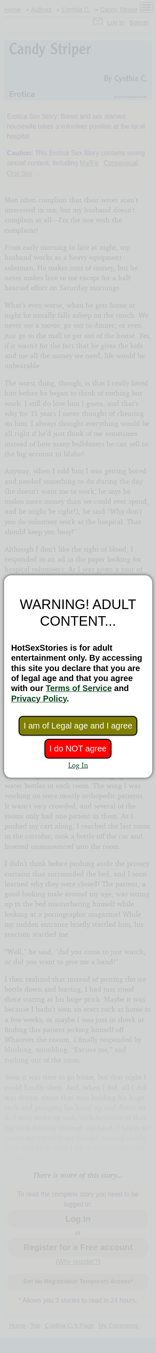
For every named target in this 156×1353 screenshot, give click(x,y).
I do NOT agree (78, 748)
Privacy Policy (39, 698)
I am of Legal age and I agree (78, 725)
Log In (78, 765)
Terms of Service (79, 688)
